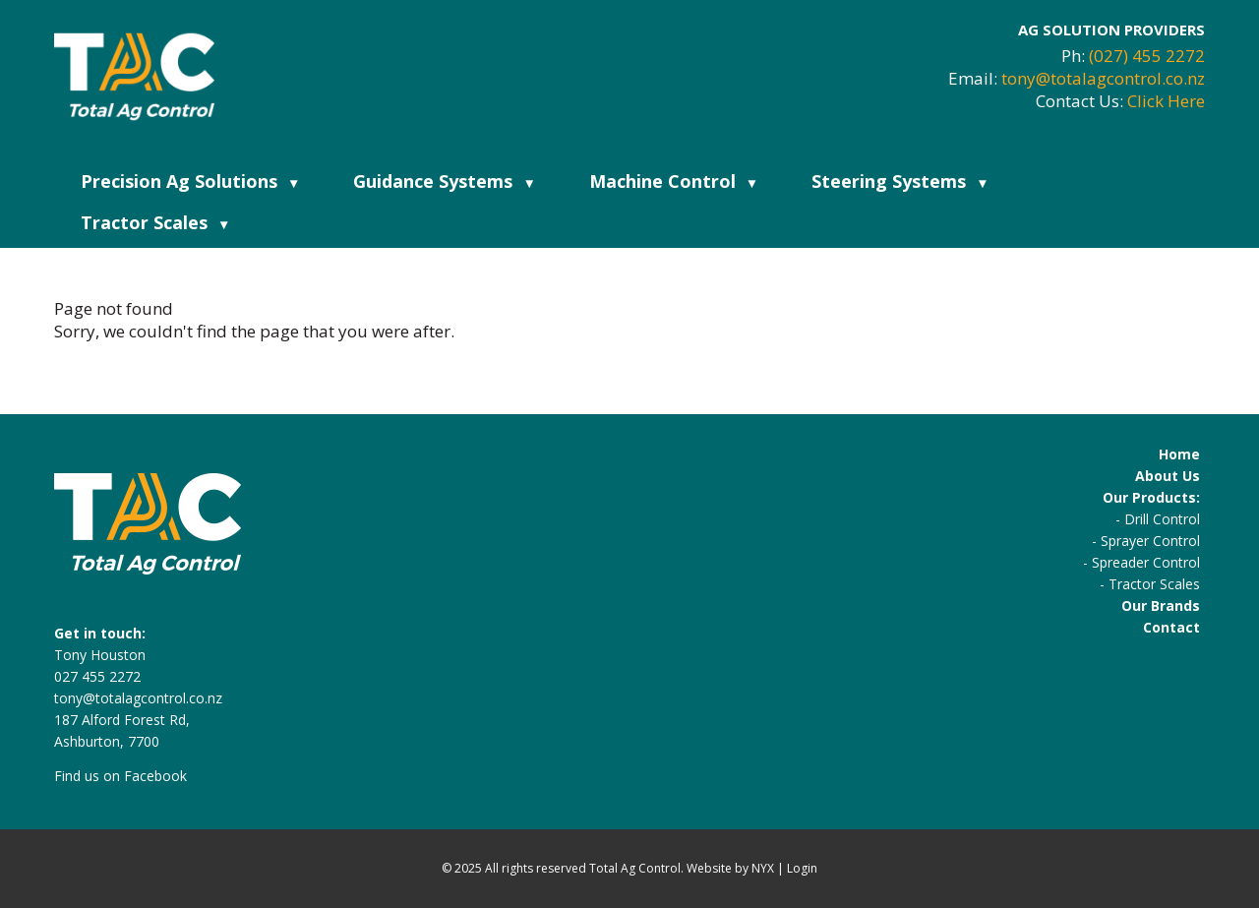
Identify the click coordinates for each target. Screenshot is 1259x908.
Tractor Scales (155, 222)
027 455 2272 (97, 676)
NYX (762, 868)
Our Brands (1160, 605)
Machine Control (673, 181)
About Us (1167, 475)
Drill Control (1162, 519)
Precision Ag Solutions (190, 181)
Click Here (1166, 101)
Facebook (155, 775)
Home (1179, 454)
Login (802, 868)
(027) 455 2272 (1147, 55)
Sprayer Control (1150, 540)
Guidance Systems (444, 181)
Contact (1171, 627)
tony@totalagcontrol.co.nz (1103, 78)
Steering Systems (900, 181)
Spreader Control (1146, 562)
